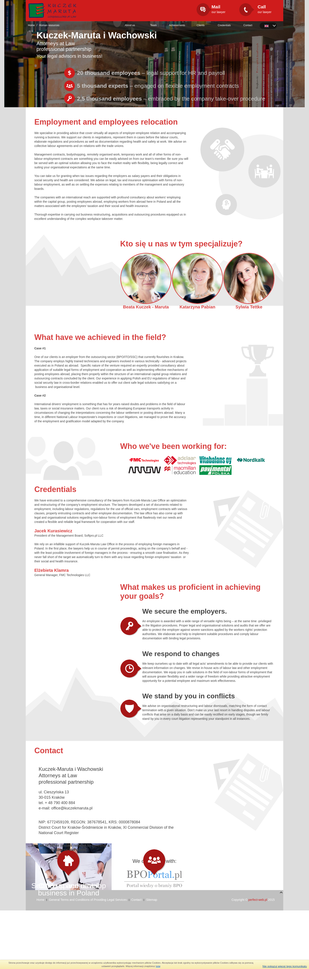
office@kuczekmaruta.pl (71, 808)
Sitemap (151, 958)
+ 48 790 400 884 (60, 803)
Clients (201, 25)
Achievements (177, 25)
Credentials (224, 25)
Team (153, 25)
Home (31, 25)
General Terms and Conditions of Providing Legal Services (88, 958)
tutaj (158, 966)
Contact (247, 25)
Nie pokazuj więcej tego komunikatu (284, 966)
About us (130, 25)
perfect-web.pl (257, 958)
